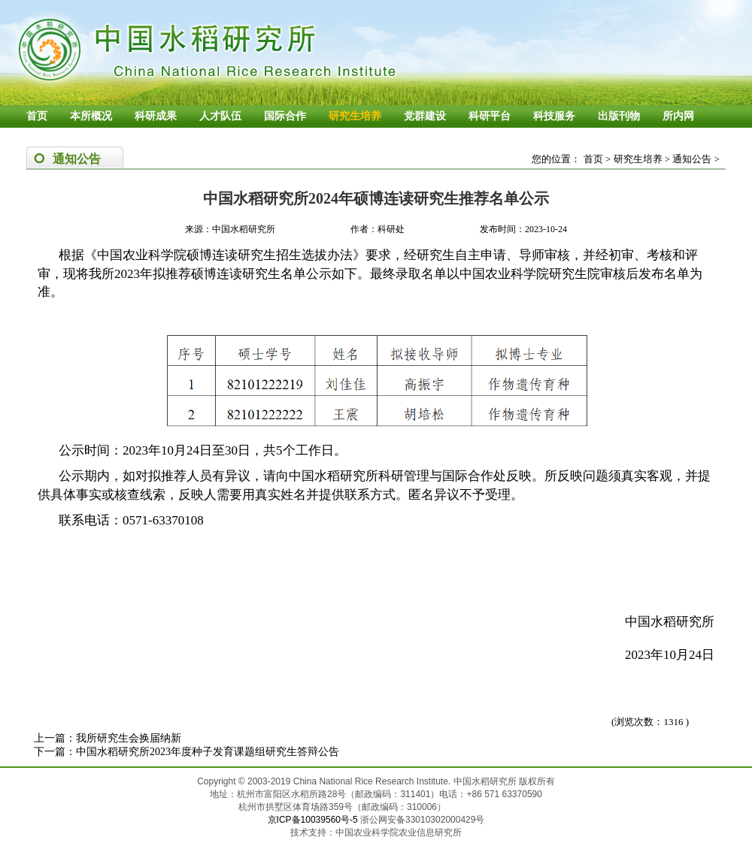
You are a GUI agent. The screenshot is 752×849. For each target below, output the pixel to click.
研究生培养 (355, 116)
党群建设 (425, 116)
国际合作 (285, 116)
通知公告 (691, 159)
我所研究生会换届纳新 (128, 738)
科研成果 (156, 116)
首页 (36, 116)
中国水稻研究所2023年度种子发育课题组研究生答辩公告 (207, 751)
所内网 (678, 116)
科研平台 (489, 116)
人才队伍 (220, 116)
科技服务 (554, 116)
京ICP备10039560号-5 (314, 819)
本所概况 (91, 116)
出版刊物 (619, 116)
